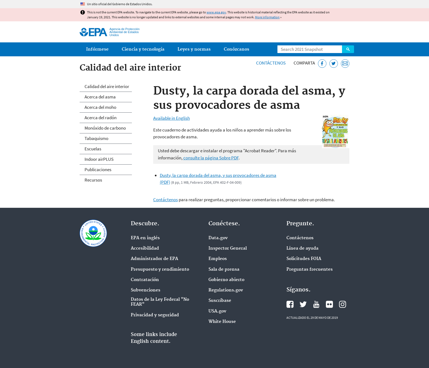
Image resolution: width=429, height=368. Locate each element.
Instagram (342, 304)
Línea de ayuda (302, 248)
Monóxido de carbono (105, 128)
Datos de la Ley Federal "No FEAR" (160, 302)
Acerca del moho (100, 107)
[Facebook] (322, 63)
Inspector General (227, 248)
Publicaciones (98, 170)
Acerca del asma (100, 97)
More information (267, 17)
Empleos (217, 258)
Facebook (290, 304)
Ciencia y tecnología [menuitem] (143, 49)
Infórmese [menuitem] (97, 49)
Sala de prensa (223, 269)
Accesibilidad (145, 248)
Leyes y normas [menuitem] (194, 49)
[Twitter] (333, 63)
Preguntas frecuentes (309, 269)
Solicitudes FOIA (303, 258)
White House (222, 321)
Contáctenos (271, 63)
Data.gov (218, 238)
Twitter (303, 304)
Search (348, 49)
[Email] (345, 63)
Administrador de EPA (154, 258)
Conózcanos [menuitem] (236, 49)
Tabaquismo (96, 138)
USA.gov (217, 311)
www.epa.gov (216, 12)
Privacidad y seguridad (155, 315)
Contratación (145, 280)
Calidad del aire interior (107, 86)
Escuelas (93, 149)
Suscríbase (219, 300)
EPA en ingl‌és (145, 238)
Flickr (329, 304)
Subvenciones (145, 290)
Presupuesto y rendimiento (160, 269)
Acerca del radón (101, 118)
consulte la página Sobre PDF (211, 158)
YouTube (316, 304)
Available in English (171, 118)
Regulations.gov (225, 290)
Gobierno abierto (226, 280)
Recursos (93, 180)
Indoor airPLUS (99, 159)
